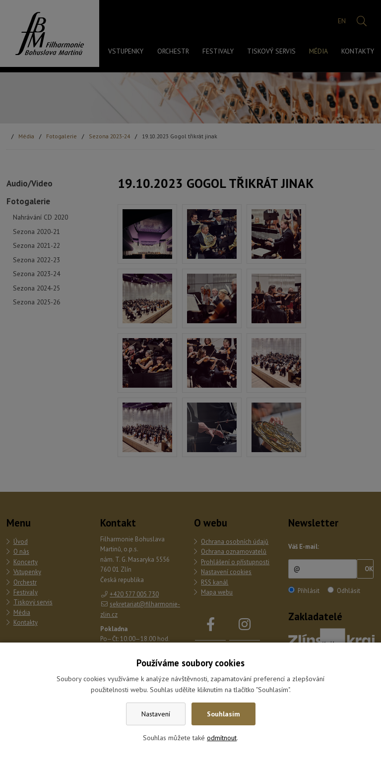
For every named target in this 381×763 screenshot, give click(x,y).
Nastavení (155, 713)
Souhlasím (223, 713)
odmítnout (222, 737)
